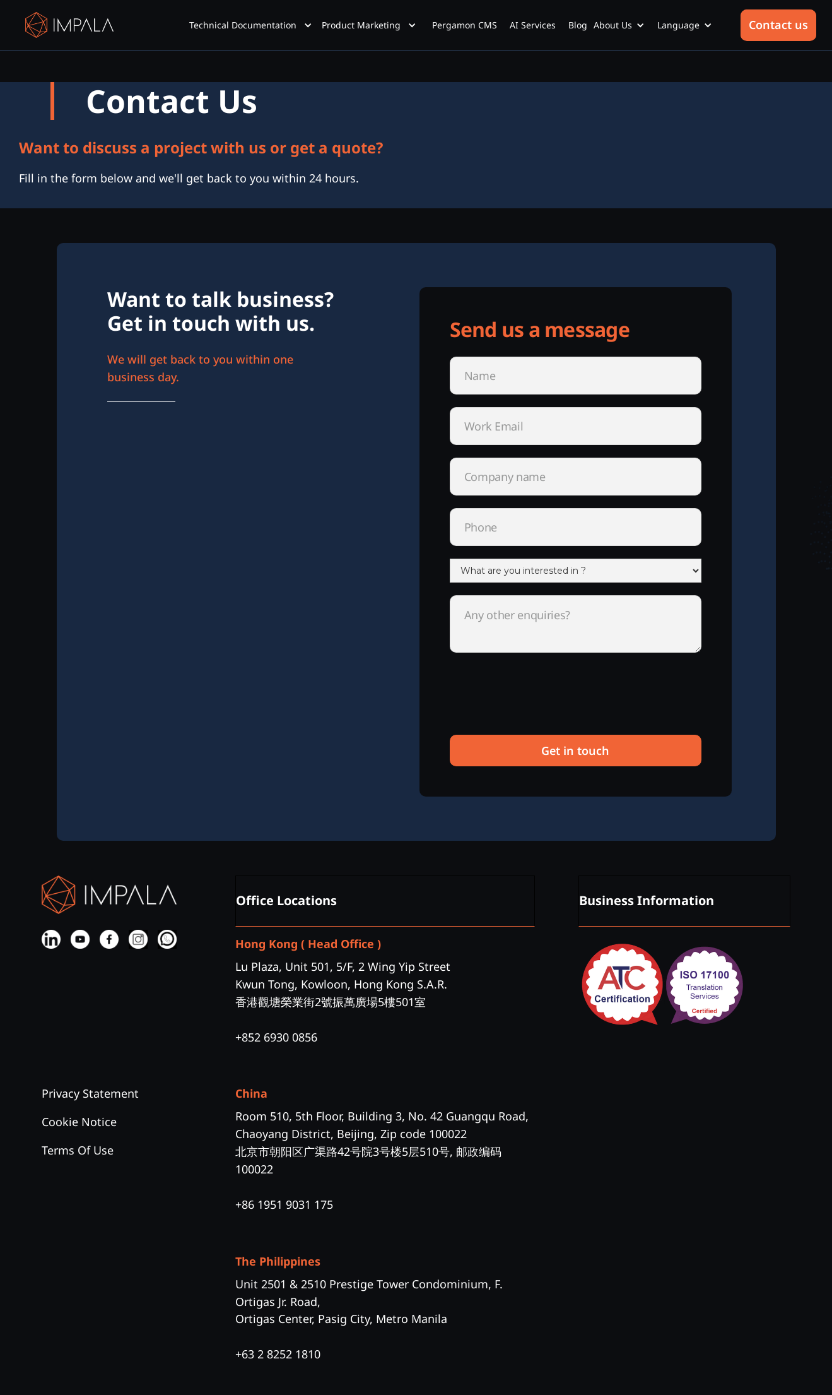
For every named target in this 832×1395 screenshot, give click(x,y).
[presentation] (546, 697)
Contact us (778, 24)
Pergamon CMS (464, 25)
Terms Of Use (78, 1150)
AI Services (533, 25)
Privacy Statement (90, 1093)
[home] (69, 25)
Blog (577, 25)
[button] (255, 25)
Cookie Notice (79, 1121)
